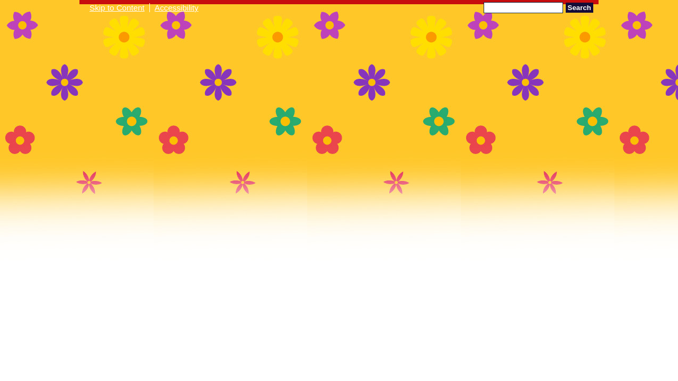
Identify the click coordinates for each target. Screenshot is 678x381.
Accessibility (177, 7)
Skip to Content (117, 7)
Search (579, 8)
